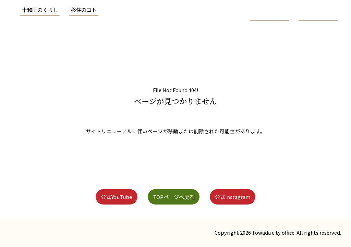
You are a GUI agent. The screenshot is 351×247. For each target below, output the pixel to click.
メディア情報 (274, 42)
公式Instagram (245, 196)
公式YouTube (103, 196)
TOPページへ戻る (173, 196)
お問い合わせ (323, 42)
